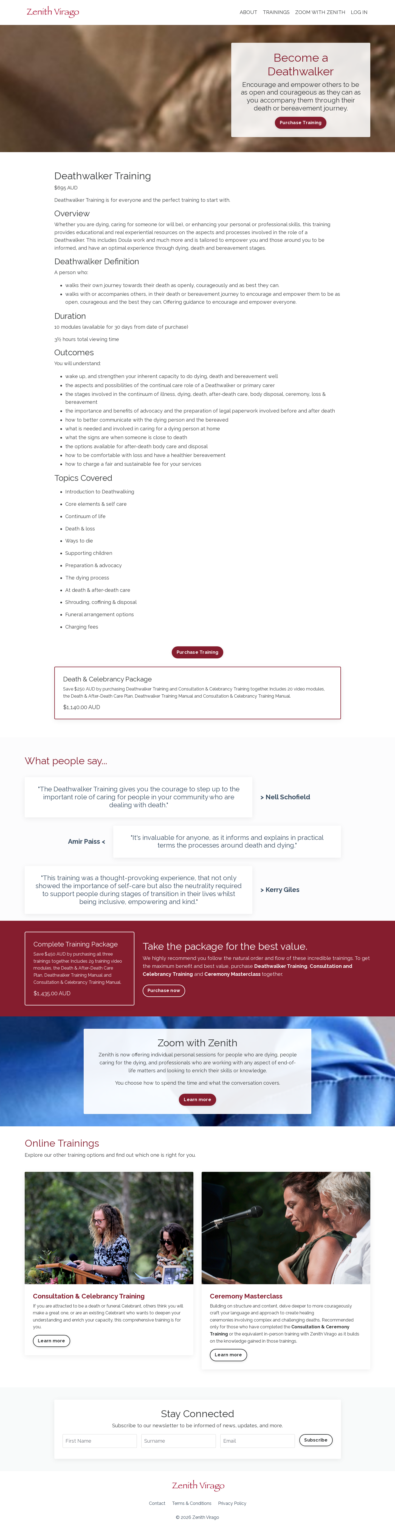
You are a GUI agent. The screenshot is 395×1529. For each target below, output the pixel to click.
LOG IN (359, 12)
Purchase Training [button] (300, 122)
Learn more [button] (197, 1099)
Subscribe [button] (316, 1440)
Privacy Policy (232, 1503)
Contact (157, 1503)
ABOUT (248, 12)
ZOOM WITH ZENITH (320, 12)
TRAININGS (276, 12)
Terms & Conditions (191, 1503)
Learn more (51, 1340)
